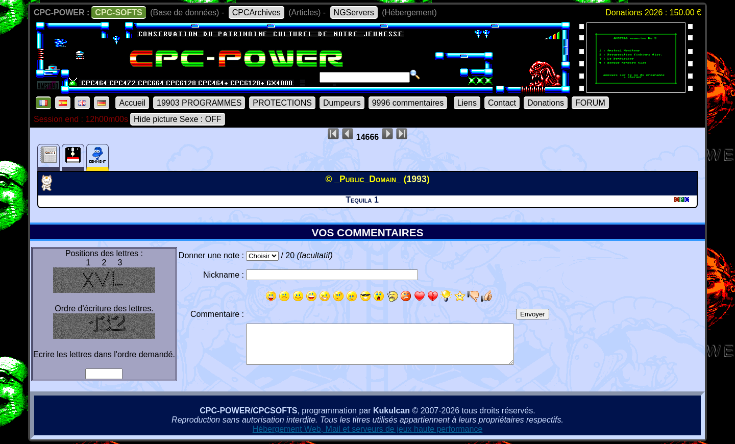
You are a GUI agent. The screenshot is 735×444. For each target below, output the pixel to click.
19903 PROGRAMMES (199, 102)
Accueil (132, 102)
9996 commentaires (408, 102)
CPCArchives (256, 12)
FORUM (590, 102)
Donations (545, 102)
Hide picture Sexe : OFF (178, 119)
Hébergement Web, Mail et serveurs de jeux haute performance (368, 429)
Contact (502, 102)
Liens (467, 102)
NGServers (354, 12)
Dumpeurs (342, 102)
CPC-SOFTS (118, 12)
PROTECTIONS (282, 102)
